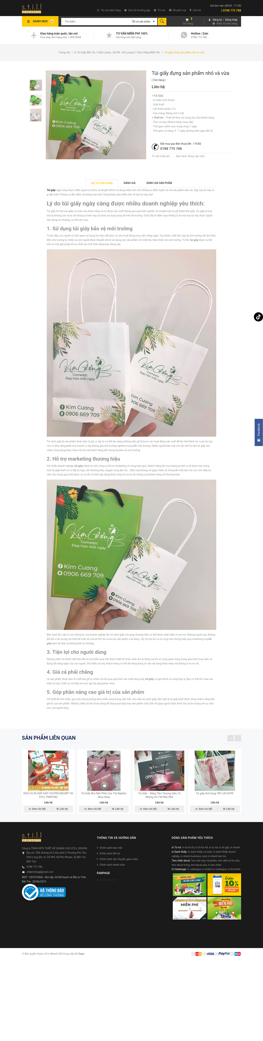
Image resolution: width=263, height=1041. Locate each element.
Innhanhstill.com (106, 889)
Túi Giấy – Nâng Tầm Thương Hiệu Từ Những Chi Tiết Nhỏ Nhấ (159, 805)
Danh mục (44, 21)
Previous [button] (230, 738)
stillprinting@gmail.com (40, 881)
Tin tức (159, 10)
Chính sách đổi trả (110, 863)
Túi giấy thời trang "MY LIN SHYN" (215, 803)
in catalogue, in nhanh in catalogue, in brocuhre (213, 878)
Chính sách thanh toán (112, 874)
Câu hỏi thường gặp (137, 10)
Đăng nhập (231, 19)
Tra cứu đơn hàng (109, 10)
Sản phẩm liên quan (49, 738)
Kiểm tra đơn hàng (227, 23)
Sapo (81, 963)
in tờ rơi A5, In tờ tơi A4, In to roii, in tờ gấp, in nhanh (211, 857)
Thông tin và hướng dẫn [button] (116, 847)
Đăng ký (217, 19)
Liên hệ (195, 10)
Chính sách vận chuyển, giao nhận (119, 868)
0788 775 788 (231, 10)
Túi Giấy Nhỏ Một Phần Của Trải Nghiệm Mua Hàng (104, 805)
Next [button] (238, 738)
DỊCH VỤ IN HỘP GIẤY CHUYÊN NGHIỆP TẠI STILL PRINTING (48, 805)
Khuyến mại (177, 10)
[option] (37, 85)
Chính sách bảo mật (111, 857)
